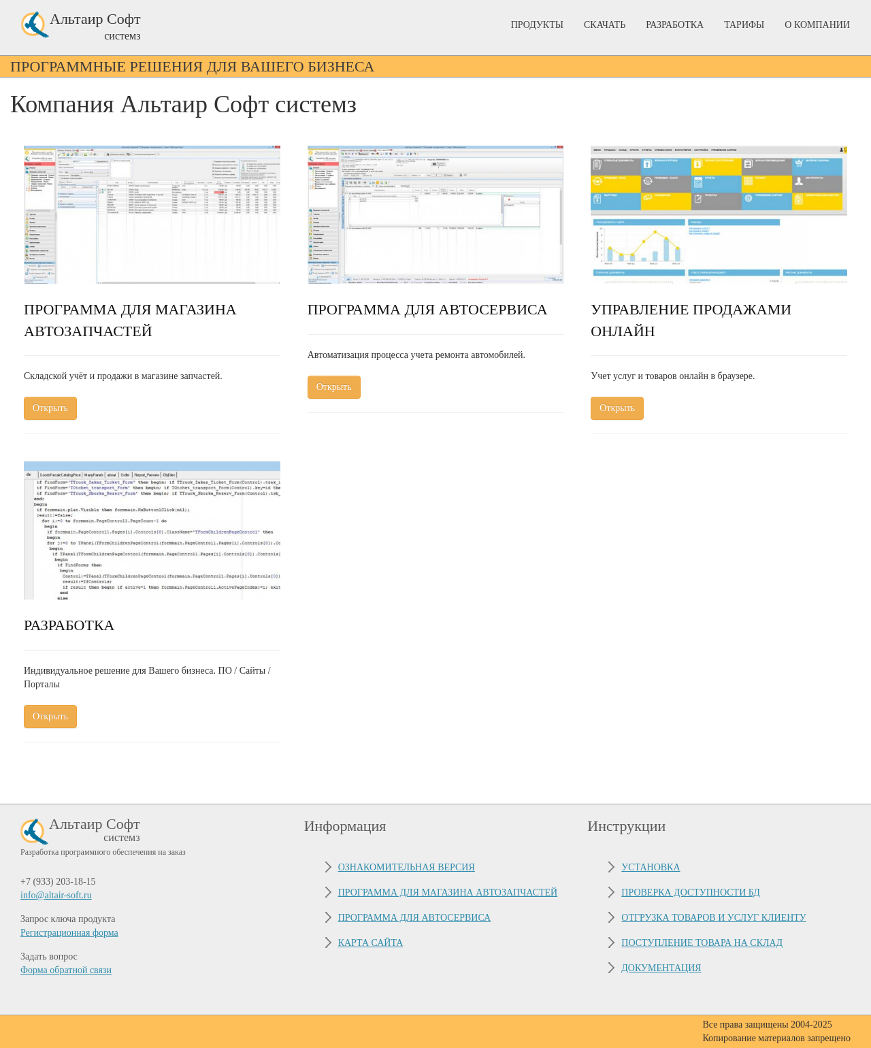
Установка (650, 867)
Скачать (604, 25)
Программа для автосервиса (428, 309)
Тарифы (744, 25)
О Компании (817, 25)
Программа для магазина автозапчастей (130, 320)
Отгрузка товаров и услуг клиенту (713, 918)
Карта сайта (371, 943)
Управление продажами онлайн (691, 320)
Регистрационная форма (69, 933)
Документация (661, 968)
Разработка (675, 25)
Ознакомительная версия (406, 867)
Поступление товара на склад (702, 943)
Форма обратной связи (66, 970)
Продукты (537, 25)
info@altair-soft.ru (56, 895)
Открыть (50, 408)
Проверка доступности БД (690, 892)
